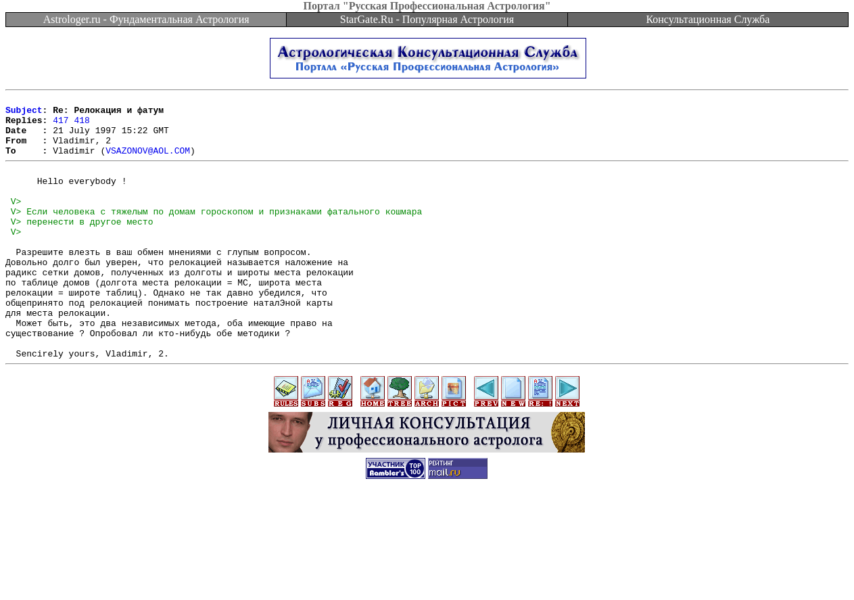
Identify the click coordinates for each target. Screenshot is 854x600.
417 (60, 126)
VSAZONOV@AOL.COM (147, 162)
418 (81, 126)
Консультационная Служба (707, 19)
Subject (24, 114)
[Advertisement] (427, 569)
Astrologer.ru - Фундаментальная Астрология (146, 19)
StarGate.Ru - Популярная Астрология (427, 19)
